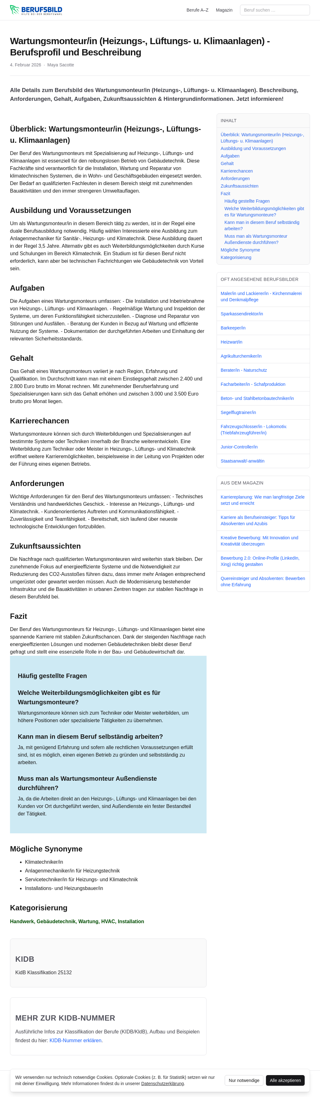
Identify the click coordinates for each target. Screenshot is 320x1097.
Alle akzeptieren (285, 1080)
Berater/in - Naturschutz (244, 370)
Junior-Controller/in (239, 446)
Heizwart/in (231, 341)
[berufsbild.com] (36, 10)
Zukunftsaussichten (239, 186)
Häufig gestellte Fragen (247, 201)
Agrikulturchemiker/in (241, 356)
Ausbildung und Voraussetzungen (253, 148)
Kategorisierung (236, 257)
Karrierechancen (237, 170)
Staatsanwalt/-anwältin (242, 460)
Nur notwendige (244, 1080)
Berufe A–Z (197, 10)
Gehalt (227, 163)
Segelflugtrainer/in (238, 412)
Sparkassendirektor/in (242, 313)
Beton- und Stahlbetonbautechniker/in (257, 398)
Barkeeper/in (233, 327)
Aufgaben (230, 155)
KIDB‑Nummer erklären (75, 1040)
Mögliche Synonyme (240, 249)
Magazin (224, 10)
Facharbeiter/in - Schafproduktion (253, 384)
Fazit (225, 193)
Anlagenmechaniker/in (49, 870)
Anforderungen (235, 178)
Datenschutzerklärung (162, 1083)
